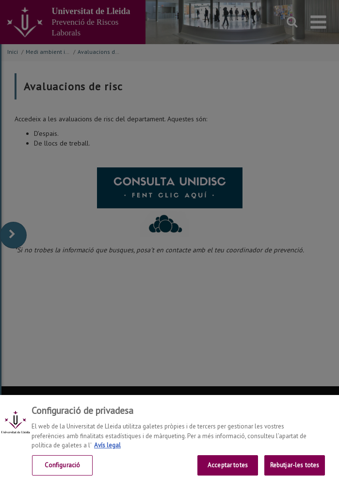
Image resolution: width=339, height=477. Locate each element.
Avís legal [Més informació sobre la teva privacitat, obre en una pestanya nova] (107, 449)
